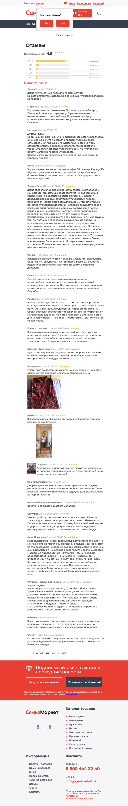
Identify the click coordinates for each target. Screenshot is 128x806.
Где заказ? (98, 3)
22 (41, 652)
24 (53, 652)
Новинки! (75, 740)
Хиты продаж (77, 744)
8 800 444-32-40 (83, 768)
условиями (71, 694)
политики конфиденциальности (79, 797)
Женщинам (76, 720)
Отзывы (33, 784)
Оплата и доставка (40, 764)
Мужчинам (75, 724)
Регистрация (84, 3)
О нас (32, 772)
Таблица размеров (40, 780)
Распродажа (76, 716)
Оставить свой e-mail (84, 682)
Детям (73, 728)
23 (47, 652)
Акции (33, 788)
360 (64, 652)
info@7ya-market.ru (81, 781)
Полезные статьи (39, 776)
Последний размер (81, 748)
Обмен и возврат (39, 768)
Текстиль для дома (80, 732)
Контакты (34, 792)
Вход (72, 3)
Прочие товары (78, 736)
